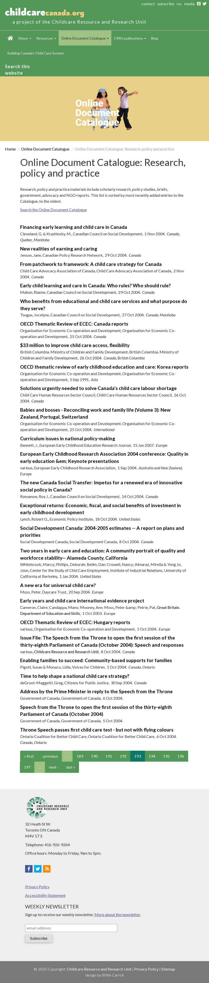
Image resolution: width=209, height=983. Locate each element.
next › (53, 767)
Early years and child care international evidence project (82, 600)
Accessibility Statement (45, 895)
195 (166, 756)
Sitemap (168, 969)
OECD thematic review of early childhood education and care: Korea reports (104, 367)
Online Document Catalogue (85, 38)
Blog (154, 38)
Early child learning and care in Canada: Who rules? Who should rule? (95, 285)
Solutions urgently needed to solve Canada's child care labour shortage (98, 388)
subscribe (165, 3)
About (24, 38)
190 (94, 756)
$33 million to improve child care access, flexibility (74, 345)
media (189, 3)
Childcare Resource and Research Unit (66, 651)
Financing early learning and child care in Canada (73, 227)
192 (123, 756)
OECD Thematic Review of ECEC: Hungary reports (75, 622)
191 (108, 756)
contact (148, 3)
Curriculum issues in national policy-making (67, 438)
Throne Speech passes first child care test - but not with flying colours (96, 730)
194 (152, 756)
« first (29, 756)
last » (70, 767)
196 (180, 756)
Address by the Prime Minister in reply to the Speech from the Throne (96, 691)
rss (179, 3)
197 (27, 767)
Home (10, 38)
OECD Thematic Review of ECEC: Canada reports (74, 324)
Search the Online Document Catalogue (53, 209)
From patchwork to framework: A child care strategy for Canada (91, 264)
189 (80, 756)
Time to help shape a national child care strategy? (74, 676)
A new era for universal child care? (58, 585)
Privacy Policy (37, 886)
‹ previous (50, 756)
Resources (46, 38)
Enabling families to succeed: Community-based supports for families (96, 660)
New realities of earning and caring (58, 248)
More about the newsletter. (117, 914)
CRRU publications (130, 38)
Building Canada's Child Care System (35, 53)
